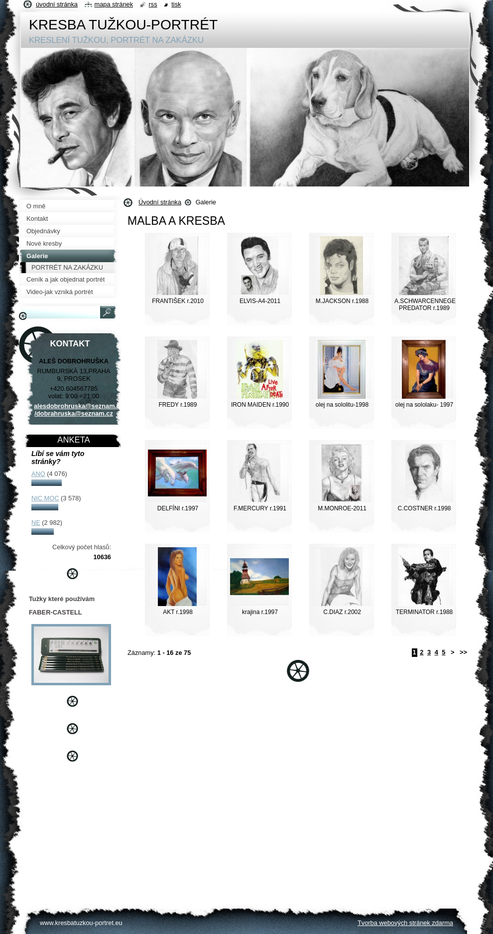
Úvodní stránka (159, 202)
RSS (153, 4)
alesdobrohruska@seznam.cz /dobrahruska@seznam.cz (78, 409)
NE (35, 522)
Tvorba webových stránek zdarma (405, 923)
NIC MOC (45, 498)
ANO (38, 473)
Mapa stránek (114, 4)
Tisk (176, 4)
